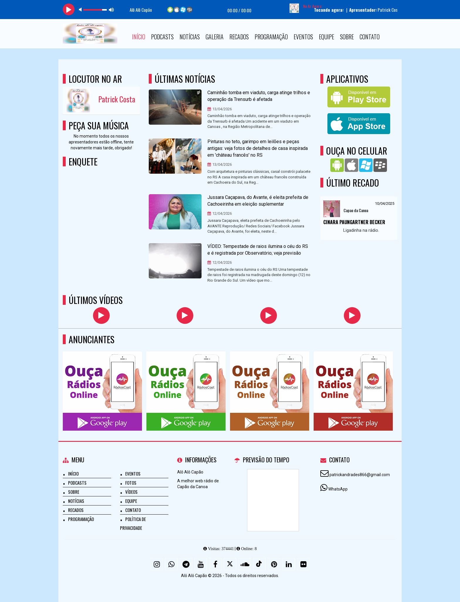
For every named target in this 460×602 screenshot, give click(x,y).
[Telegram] (186, 564)
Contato (370, 36)
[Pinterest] (274, 564)
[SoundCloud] (245, 564)
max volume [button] (111, 9)
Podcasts (162, 36)
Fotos (130, 482)
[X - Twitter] (230, 564)
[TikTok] (259, 564)
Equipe (326, 36)
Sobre (347, 36)
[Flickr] (303, 564)
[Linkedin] (289, 564)
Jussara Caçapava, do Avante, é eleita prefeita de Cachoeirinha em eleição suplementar (257, 201)
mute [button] (81, 9)
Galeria (215, 36)
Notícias (190, 36)
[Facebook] (215, 564)
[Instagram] (156, 564)
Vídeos (131, 491)
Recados (239, 36)
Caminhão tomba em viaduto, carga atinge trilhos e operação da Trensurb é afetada (258, 96)
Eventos (303, 36)
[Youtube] (201, 564)
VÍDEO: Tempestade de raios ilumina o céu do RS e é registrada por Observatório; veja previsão (257, 249)
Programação (271, 36)
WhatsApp (338, 489)
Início (138, 36)
